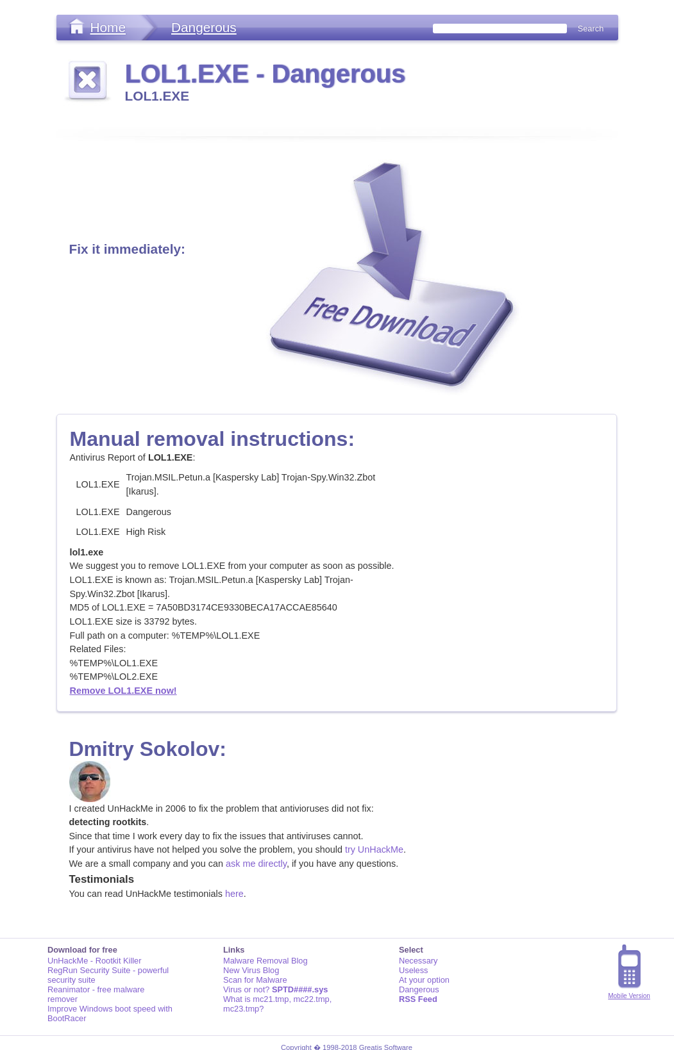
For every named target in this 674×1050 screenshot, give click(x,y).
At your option (424, 980)
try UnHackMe (374, 849)
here (234, 894)
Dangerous (204, 27)
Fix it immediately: (127, 249)
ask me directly (256, 863)
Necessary (418, 960)
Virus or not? (275, 989)
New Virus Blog (251, 970)
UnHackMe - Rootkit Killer (94, 960)
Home (108, 27)
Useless (413, 970)
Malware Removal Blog (265, 960)
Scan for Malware (255, 980)
